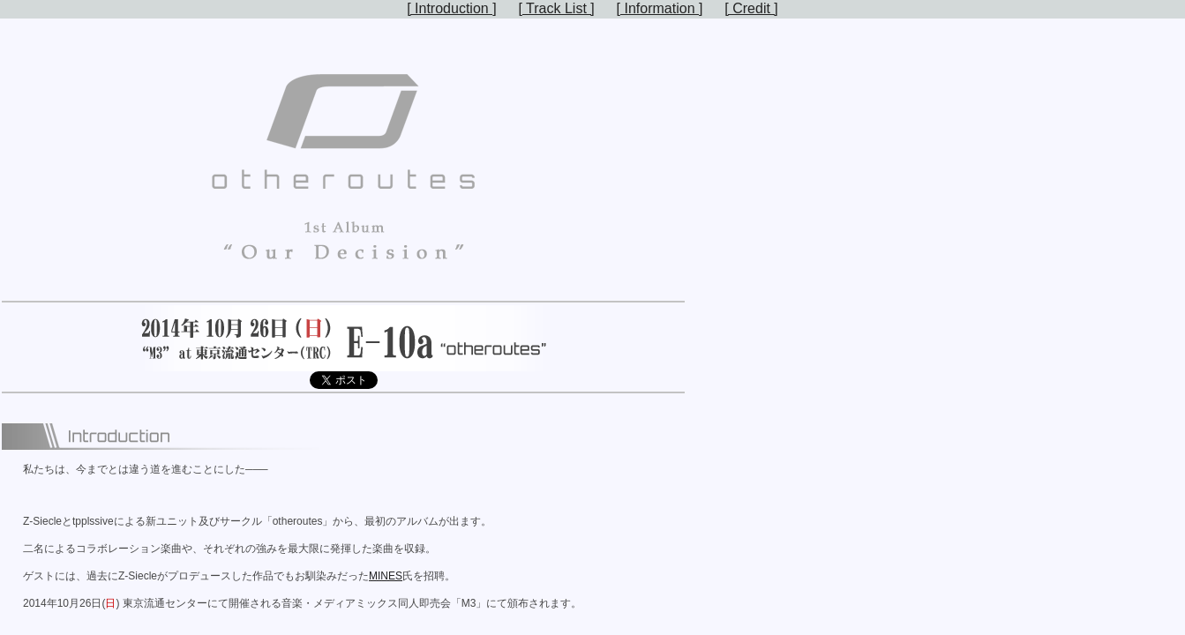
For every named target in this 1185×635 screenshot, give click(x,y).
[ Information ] (660, 8)
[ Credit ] (750, 8)
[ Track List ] (556, 8)
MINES (385, 576)
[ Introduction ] (451, 8)
